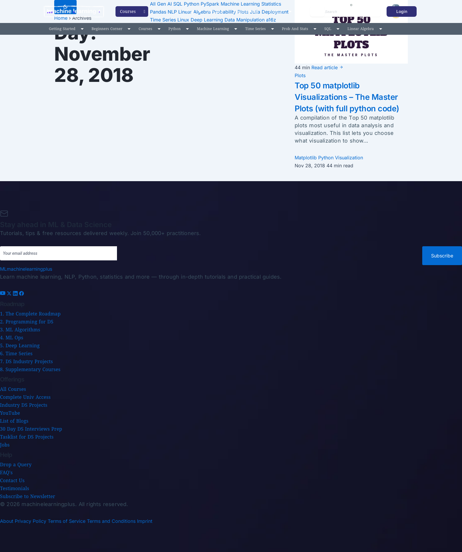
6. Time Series (16, 353)
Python (175, 28)
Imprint (144, 521)
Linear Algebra (360, 28)
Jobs (5, 445)
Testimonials (246, 11)
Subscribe (442, 256)
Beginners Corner (107, 28)
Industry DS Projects (23, 405)
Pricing (216, 11)
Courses (145, 28)
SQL (327, 28)
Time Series (255, 28)
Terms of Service (66, 521)
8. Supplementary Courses (30, 369)
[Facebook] (21, 294)
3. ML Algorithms (20, 329)
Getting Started (62, 28)
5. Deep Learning (19, 345)
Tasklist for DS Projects (27, 437)
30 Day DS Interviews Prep (31, 429)
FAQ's (6, 472)
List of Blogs (14, 421)
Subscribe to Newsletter (27, 496)
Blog (189, 11)
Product (277, 11)
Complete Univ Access (25, 397)
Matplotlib (306, 169)
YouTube (10, 413)
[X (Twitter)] (10, 294)
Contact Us (12, 480)
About (6, 521)
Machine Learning (213, 28)
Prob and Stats (295, 28)
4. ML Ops (11, 337)
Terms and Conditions (111, 521)
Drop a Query (16, 464)
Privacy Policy (30, 521)
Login (401, 11)
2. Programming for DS (26, 321)
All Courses (13, 389)
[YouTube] (3, 294)
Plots (300, 75)
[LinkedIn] (16, 294)
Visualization (349, 169)
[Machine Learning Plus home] (26, 269)
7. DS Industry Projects (26, 361)
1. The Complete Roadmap (30, 313)
